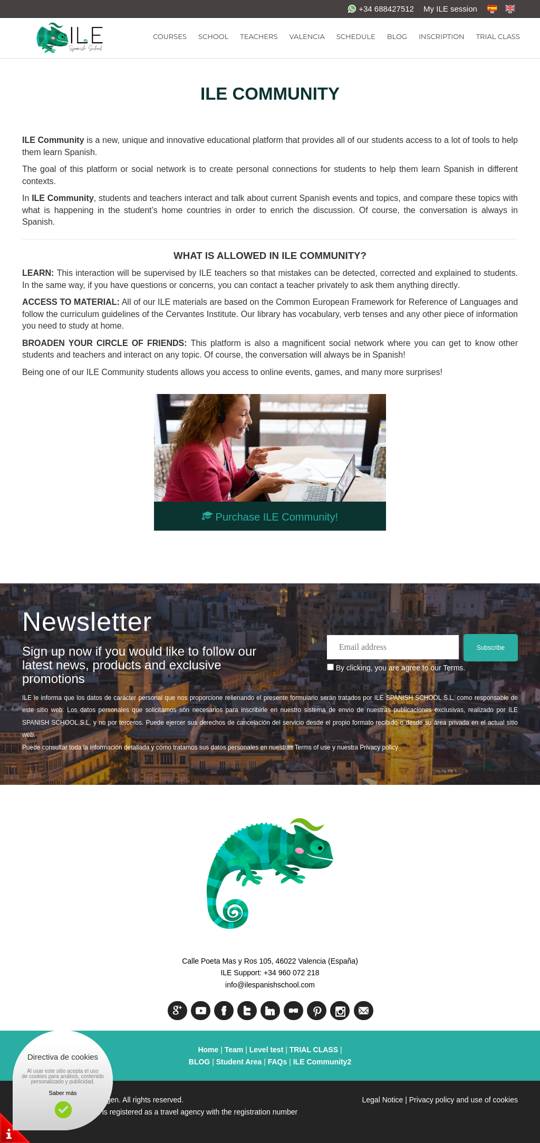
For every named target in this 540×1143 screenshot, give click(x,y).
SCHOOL (213, 36)
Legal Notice (382, 1100)
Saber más (62, 1093)
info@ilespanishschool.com (270, 985)
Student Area (239, 1062)
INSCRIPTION (442, 36)
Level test (267, 1049)
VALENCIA (306, 36)
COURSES (170, 36)
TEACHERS (258, 36)
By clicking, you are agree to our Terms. (401, 668)
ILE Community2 (322, 1062)
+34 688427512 (381, 8)
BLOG (397, 36)
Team (234, 1049)
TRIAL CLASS (498, 36)
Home (208, 1049)
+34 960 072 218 (292, 972)
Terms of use (313, 747)
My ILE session (450, 8)
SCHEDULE (355, 36)
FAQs (277, 1062)
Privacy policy (379, 747)
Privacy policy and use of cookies (463, 1100)
